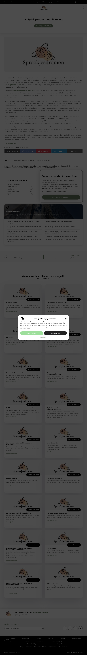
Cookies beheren (55, 333)
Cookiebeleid (42, 337)
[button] (66, 319)
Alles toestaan (31, 333)
